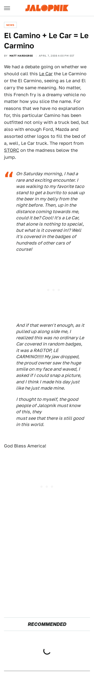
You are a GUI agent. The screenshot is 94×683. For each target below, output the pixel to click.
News (10, 24)
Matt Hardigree (21, 55)
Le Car (46, 73)
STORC (11, 150)
